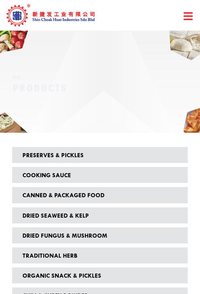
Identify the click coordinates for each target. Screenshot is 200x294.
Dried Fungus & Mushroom (64, 235)
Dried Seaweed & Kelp (55, 215)
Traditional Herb (49, 255)
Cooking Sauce (46, 175)
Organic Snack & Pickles (61, 275)
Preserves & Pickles (53, 155)
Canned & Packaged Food (63, 195)
